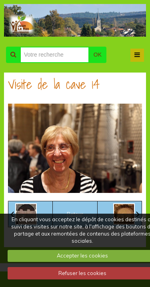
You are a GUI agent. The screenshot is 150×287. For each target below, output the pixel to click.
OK (98, 54)
